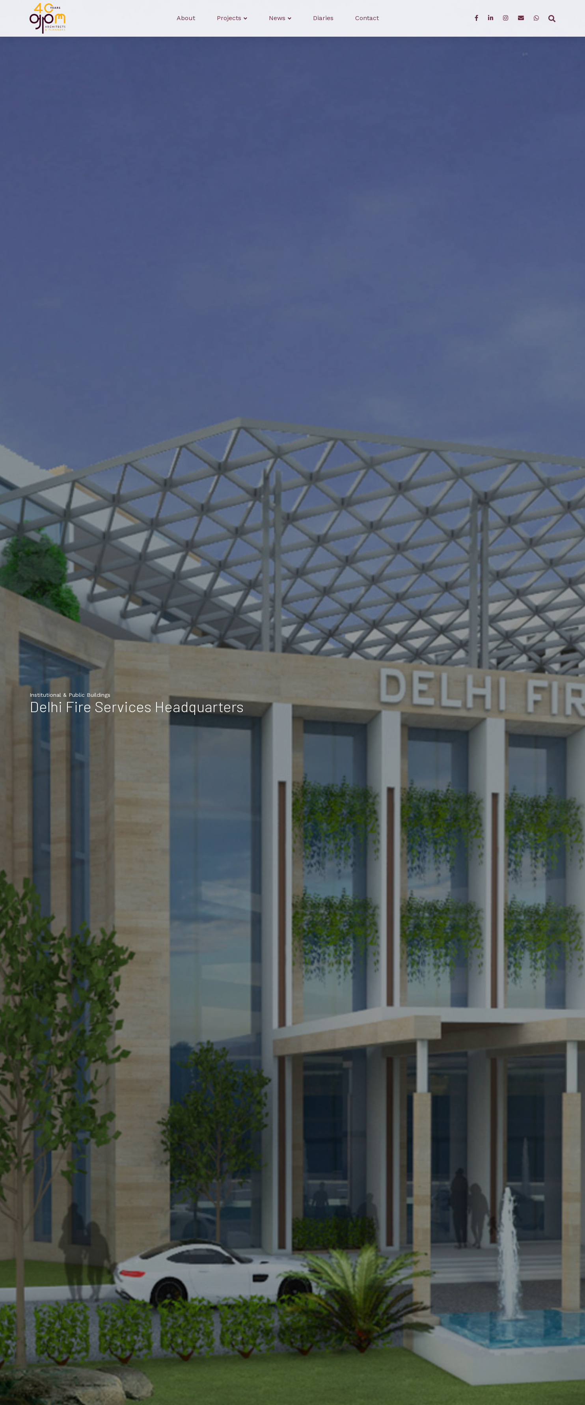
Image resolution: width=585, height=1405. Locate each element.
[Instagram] (505, 18)
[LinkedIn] (490, 18)
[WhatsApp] (536, 18)
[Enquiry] (521, 18)
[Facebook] (476, 18)
